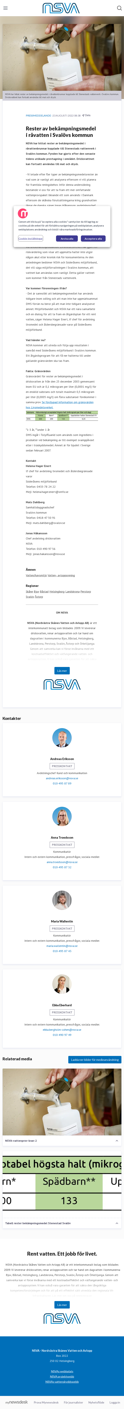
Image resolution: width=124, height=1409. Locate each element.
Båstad (44, 591)
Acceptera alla (93, 238)
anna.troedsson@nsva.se (62, 862)
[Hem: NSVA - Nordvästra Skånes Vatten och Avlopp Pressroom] (61, 8)
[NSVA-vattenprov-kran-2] (62, 1102)
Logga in (114, 1402)
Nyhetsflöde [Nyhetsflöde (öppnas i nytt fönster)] (96, 1402)
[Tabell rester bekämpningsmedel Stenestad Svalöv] (62, 1184)
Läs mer (62, 670)
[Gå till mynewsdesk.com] (17, 1402)
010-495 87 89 (62, 783)
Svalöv (30, 597)
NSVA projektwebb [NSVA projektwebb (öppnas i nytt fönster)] (62, 1376)
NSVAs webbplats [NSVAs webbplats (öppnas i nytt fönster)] (62, 1371)
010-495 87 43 (62, 951)
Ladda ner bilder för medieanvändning (95, 1059)
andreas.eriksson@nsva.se (62, 778)
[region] (62, 226)
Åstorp (39, 597)
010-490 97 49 (62, 1035)
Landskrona (72, 591)
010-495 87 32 (62, 867)
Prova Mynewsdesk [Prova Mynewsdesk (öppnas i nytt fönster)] (46, 1402)
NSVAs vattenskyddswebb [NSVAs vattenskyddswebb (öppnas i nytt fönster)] (62, 1381)
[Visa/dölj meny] (5, 8)
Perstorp (85, 591)
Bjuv (36, 591)
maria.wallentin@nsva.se (62, 946)
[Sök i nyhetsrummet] (119, 8)
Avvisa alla (67, 238)
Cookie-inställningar (30, 238)
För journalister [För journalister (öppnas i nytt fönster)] (73, 1402)
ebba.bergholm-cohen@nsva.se (62, 1030)
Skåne (29, 591)
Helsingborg (57, 591)
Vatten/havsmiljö (36, 575)
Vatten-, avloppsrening (61, 575)
